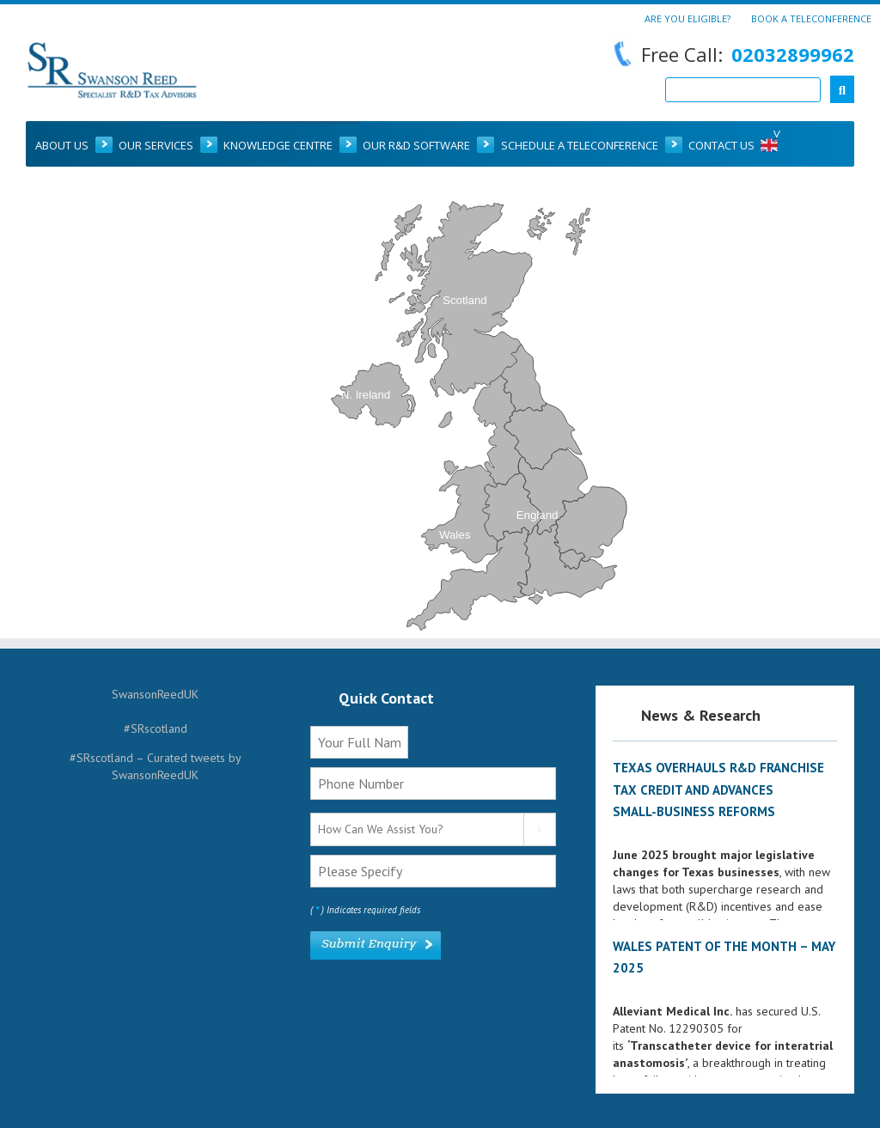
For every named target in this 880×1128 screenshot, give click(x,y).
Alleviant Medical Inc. (672, 1011)
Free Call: (731, 53)
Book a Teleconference (811, 18)
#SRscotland (155, 728)
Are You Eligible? (687, 18)
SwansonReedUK (155, 694)
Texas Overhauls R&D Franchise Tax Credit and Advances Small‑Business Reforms (718, 789)
